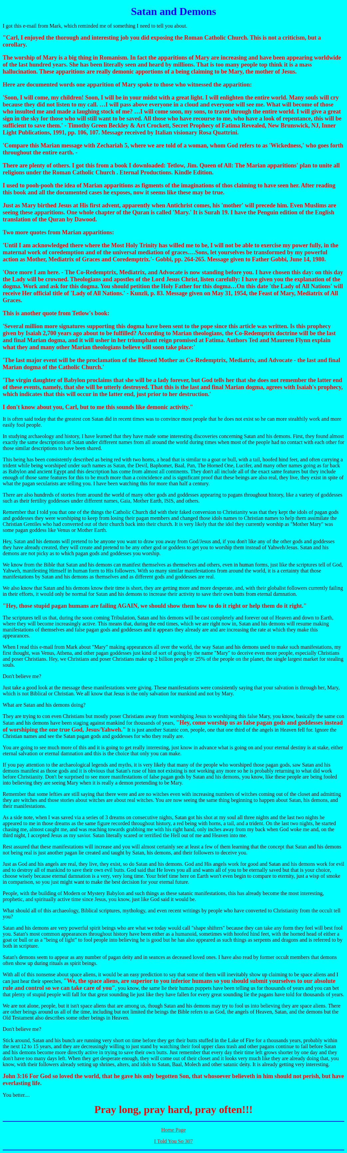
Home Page (173, 1130)
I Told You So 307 (173, 1141)
